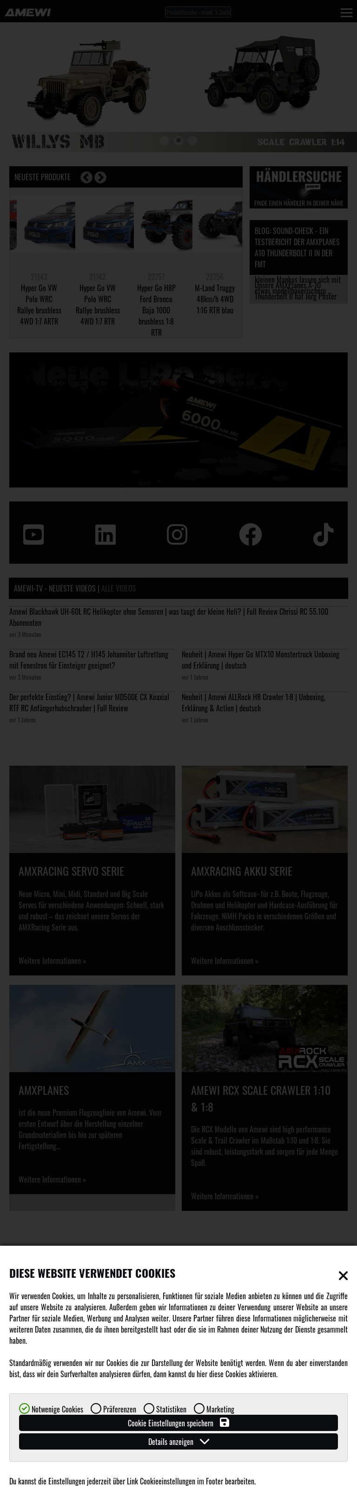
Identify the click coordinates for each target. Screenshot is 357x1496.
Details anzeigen (178, 1441)
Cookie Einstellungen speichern (178, 1423)
